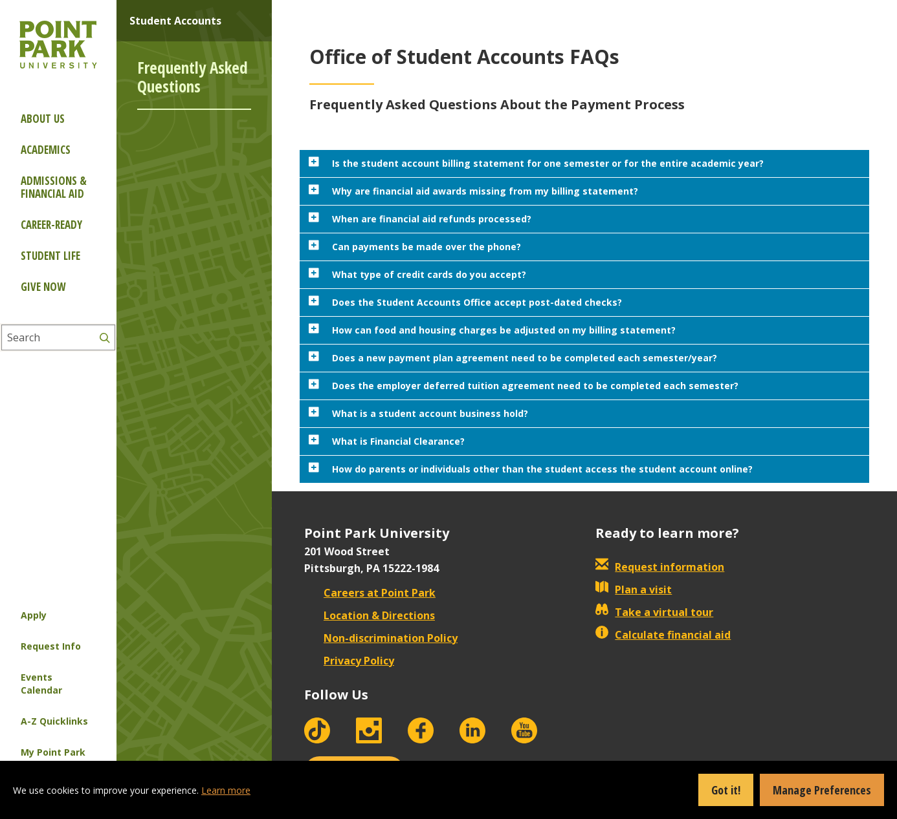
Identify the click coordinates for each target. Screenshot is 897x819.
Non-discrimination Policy (381, 638)
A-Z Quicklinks (54, 721)
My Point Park (53, 752)
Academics (46, 149)
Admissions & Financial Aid (54, 187)
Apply (34, 615)
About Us (43, 118)
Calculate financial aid (663, 635)
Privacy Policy (349, 661)
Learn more (225, 790)
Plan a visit (633, 589)
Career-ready (51, 224)
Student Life (50, 255)
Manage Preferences (822, 790)
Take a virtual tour (654, 612)
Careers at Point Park (370, 593)
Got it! (725, 790)
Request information (659, 567)
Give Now (43, 286)
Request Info (51, 646)
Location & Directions (369, 615)
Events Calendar (41, 683)
